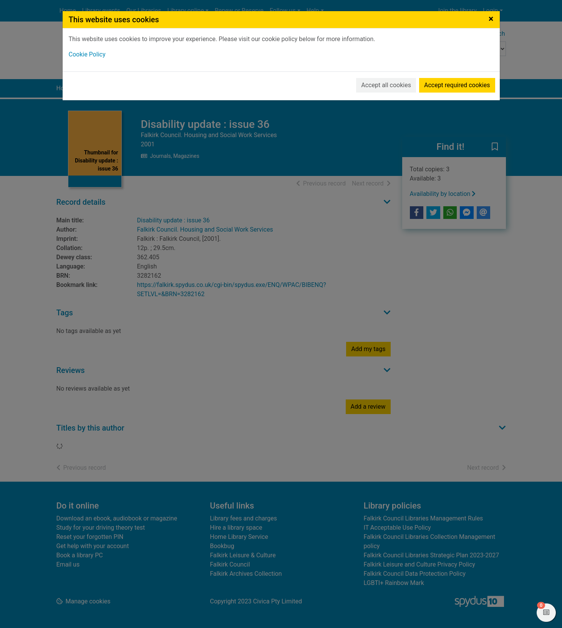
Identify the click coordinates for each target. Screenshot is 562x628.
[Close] (491, 19)
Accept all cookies (386, 85)
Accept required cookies (457, 85)
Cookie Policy (87, 54)
